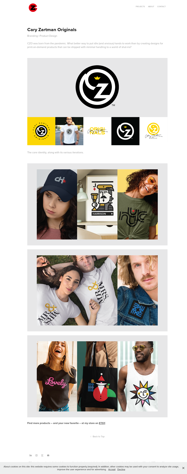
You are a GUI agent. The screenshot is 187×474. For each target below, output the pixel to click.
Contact (161, 6)
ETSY (102, 423)
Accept (111, 469)
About (151, 6)
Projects (140, 6)
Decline (121, 469)
